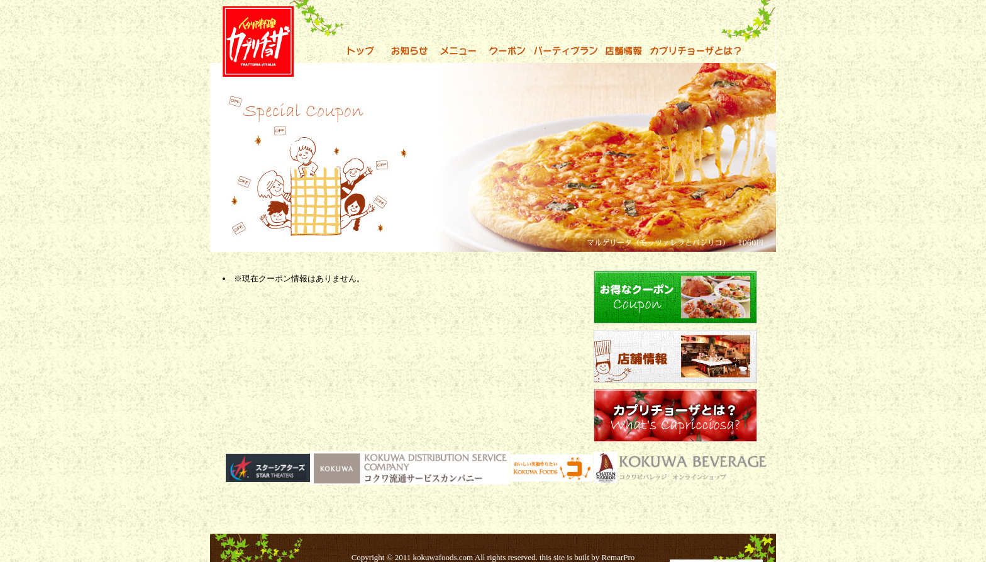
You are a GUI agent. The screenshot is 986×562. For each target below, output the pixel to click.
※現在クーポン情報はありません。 (299, 278)
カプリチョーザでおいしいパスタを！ (228, 6)
